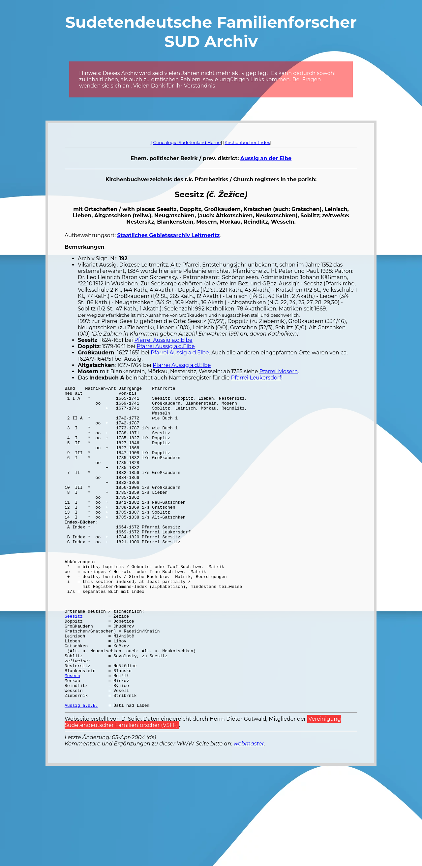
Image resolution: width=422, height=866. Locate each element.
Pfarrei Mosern (278, 371)
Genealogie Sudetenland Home (187, 142)
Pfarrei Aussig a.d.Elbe (163, 340)
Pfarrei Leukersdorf (256, 378)
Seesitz (74, 663)
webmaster (249, 808)
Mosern (72, 734)
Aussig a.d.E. (81, 770)
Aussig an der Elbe (265, 158)
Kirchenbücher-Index (247, 142)
